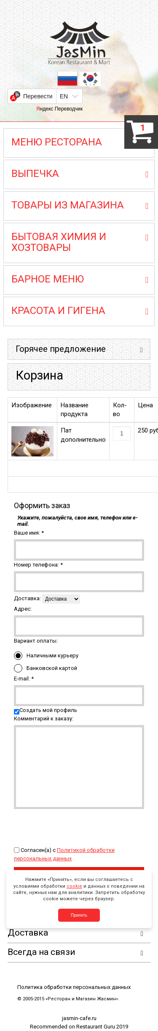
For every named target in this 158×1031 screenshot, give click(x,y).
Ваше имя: (29, 533)
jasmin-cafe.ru (79, 1018)
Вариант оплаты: (36, 641)
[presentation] (78, 825)
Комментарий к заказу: (43, 718)
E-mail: (24, 678)
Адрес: (23, 609)
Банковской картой (45, 668)
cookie (74, 886)
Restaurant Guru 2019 (102, 1026)
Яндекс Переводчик (59, 109)
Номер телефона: (38, 565)
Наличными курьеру (46, 655)
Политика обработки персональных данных (74, 987)
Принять (79, 915)
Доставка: (27, 598)
